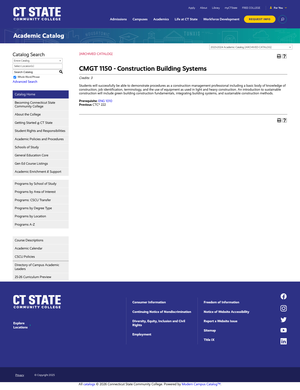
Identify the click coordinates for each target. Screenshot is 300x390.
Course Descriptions (29, 240)
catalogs (89, 384)
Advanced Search (25, 82)
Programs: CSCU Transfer (33, 200)
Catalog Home (25, 94)
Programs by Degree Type (33, 208)
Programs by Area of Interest (35, 192)
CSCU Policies (25, 257)
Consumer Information (149, 302)
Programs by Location (30, 216)
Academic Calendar (28, 248)
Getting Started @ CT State (33, 123)
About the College (28, 114)
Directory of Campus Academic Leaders (37, 267)
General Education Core (31, 155)
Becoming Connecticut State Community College (35, 104)
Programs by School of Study (35, 184)
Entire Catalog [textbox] (21, 60)
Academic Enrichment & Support (38, 172)
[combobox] (250, 47)
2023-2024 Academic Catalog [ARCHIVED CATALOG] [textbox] (241, 47)
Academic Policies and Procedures (39, 139)
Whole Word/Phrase (29, 76)
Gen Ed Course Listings (31, 163)
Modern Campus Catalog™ (201, 384)
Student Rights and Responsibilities (40, 131)
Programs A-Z (25, 224)
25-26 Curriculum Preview (33, 277)
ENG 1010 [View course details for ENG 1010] (105, 101)
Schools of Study (27, 147)
